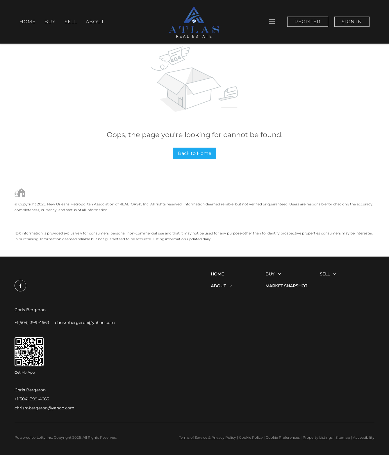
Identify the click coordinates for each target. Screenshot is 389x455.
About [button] (95, 21)
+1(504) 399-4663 (32, 399)
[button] (272, 22)
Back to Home (194, 153)
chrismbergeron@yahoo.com (44, 408)
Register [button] (308, 21)
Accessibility (363, 437)
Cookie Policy (251, 437)
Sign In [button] (352, 21)
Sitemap (343, 437)
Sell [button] (71, 21)
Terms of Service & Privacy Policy (207, 437)
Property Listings (318, 437)
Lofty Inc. (45, 437)
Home (27, 21)
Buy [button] (50, 21)
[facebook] (20, 285)
